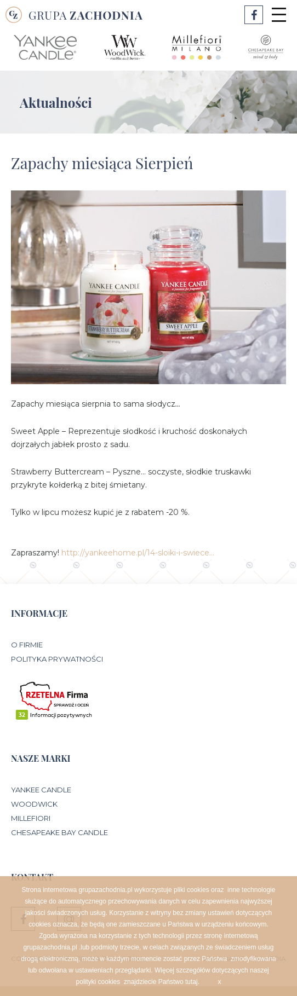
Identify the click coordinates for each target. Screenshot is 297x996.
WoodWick (34, 804)
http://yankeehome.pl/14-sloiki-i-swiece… (137, 553)
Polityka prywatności (57, 659)
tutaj (191, 982)
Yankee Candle (41, 789)
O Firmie (27, 644)
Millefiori (30, 818)
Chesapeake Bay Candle (59, 832)
